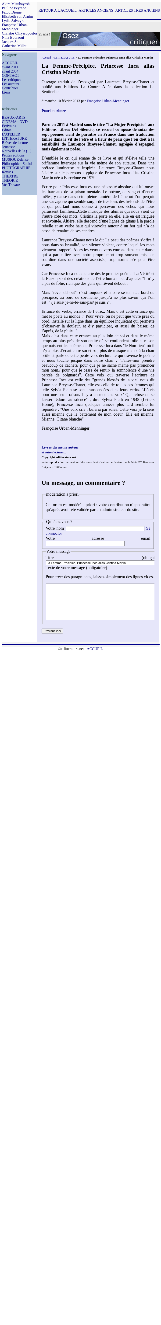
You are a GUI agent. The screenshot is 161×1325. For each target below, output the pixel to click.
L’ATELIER (11, 134)
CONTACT (10, 75)
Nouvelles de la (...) (16, 151)
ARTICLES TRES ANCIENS (137, 10)
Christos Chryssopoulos (19, 33)
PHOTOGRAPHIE (16, 168)
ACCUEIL (10, 63)
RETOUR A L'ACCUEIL (58, 10)
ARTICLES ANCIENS (96, 10)
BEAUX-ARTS (13, 117)
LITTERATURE (14, 138)
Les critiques (11, 80)
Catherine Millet (14, 46)
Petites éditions (13, 155)
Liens (6, 92)
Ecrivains (9, 126)
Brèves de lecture (15, 143)
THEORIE (10, 180)
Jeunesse (8, 147)
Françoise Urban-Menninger (15, 27)
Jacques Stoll (11, 42)
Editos (6, 130)
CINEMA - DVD (15, 122)
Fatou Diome (11, 12)
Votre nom (55, 528)
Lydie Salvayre (13, 21)
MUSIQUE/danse (15, 159)
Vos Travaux (11, 185)
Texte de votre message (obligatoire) (76, 567)
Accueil (46, 57)
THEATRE (10, 176)
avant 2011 (10, 67)
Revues (7, 172)
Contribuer (10, 88)
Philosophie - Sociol (17, 164)
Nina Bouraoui (13, 37)
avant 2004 (10, 71)
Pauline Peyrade (14, 8)
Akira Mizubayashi (16, 4)
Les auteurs (10, 84)
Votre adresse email (98, 538)
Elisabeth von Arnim (17, 16)
